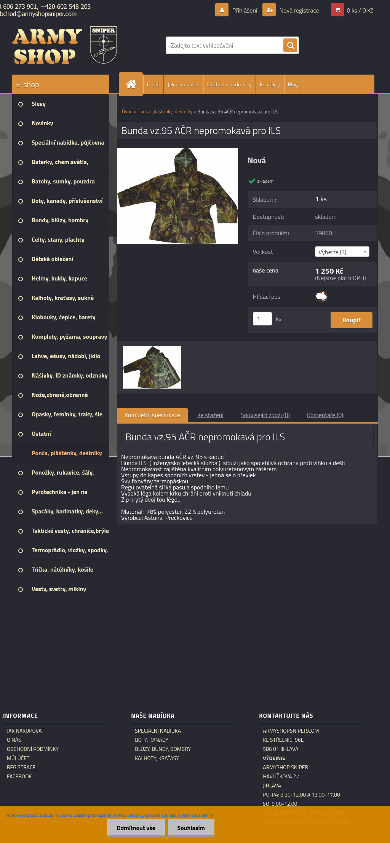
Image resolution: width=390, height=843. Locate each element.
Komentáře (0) (325, 414)
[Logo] (64, 45)
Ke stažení (210, 414)
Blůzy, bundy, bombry (163, 749)
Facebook (19, 776)
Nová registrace (298, 10)
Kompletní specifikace (152, 414)
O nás (153, 84)
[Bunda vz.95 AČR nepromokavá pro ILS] (177, 150)
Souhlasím (191, 827)
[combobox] (342, 251)
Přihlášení (245, 10)
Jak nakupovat (183, 84)
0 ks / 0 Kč (360, 10)
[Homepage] (134, 84)
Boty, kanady (151, 740)
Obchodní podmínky (229, 84)
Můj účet (18, 758)
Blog (293, 84)
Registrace (21, 767)
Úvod (127, 111)
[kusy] (262, 318)
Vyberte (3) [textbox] (332, 252)
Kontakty (270, 84)
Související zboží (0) (265, 414)
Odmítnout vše (136, 827)
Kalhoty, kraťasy (157, 758)
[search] (290, 45)
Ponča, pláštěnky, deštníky (164, 111)
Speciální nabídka (158, 730)
